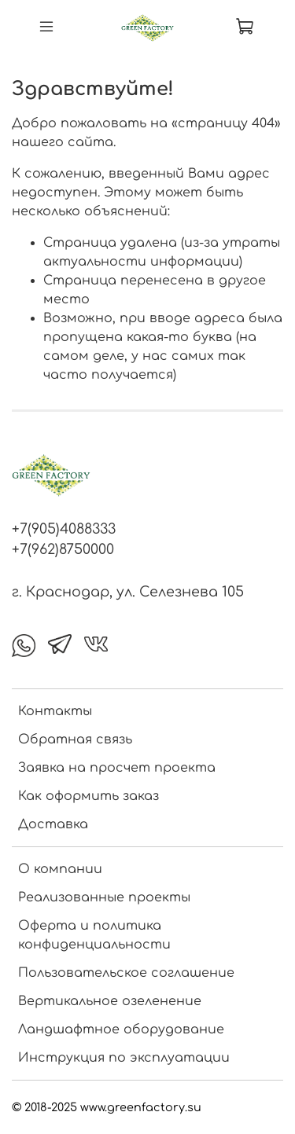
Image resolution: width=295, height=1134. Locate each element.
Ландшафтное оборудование (121, 1029)
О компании (60, 869)
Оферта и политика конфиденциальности (94, 935)
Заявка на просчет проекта (117, 768)
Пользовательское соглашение (126, 973)
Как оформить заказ (88, 796)
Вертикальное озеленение (109, 1001)
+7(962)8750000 (63, 549)
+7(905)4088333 (64, 529)
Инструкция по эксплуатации (124, 1058)
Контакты (55, 711)
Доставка (53, 824)
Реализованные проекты (104, 897)
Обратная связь (75, 739)
